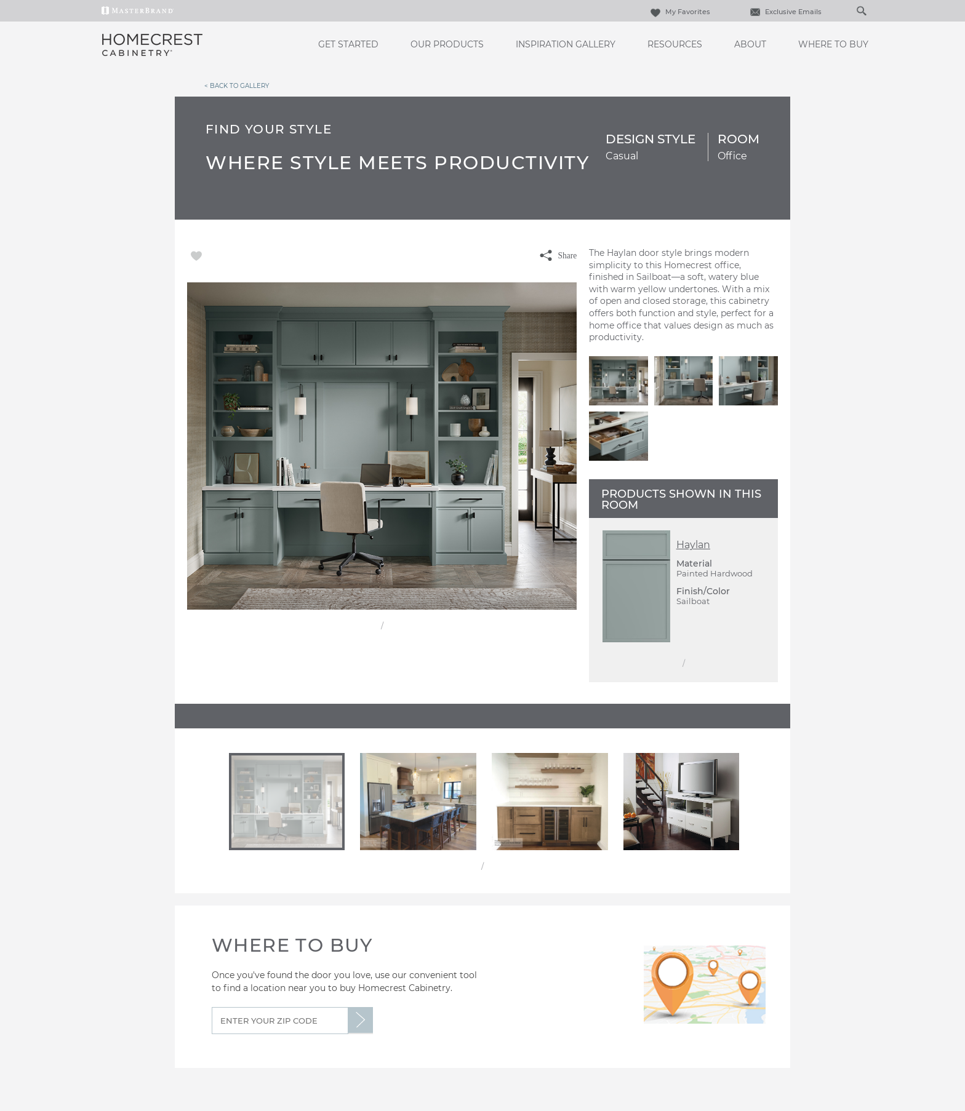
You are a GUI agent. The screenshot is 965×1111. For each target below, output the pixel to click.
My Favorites (678, 12)
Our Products (447, 44)
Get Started (348, 44)
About (750, 44)
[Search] (848, 10)
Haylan (693, 545)
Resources (674, 44)
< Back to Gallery (236, 85)
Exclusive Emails (784, 12)
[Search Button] (861, 10)
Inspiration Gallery (565, 44)
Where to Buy (833, 44)
